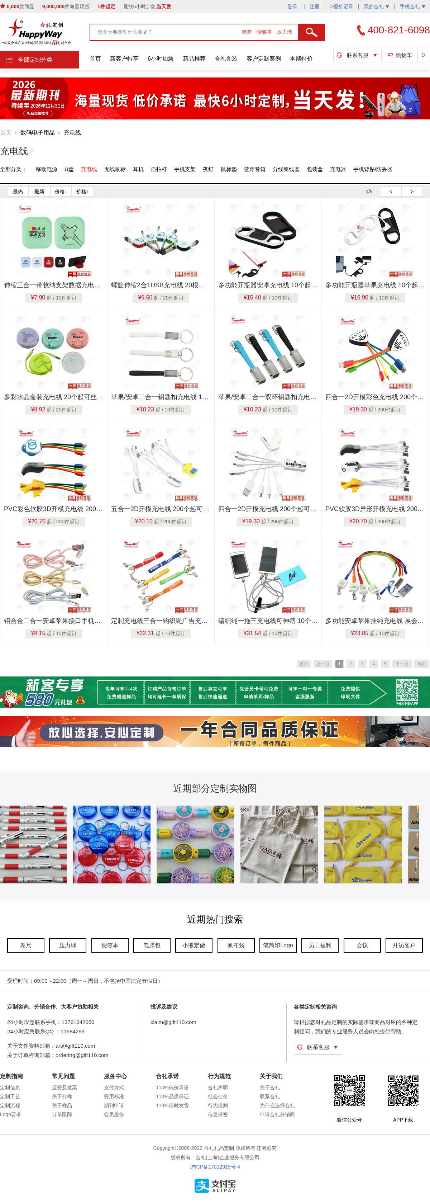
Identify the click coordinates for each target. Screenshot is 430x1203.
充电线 (72, 132)
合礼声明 (218, 1087)
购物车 (404, 55)
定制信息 (10, 1087)
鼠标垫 (229, 169)
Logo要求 (10, 1114)
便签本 (265, 32)
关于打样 (62, 1096)
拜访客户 (404, 945)
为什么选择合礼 (277, 1105)
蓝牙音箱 (255, 169)
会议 (362, 945)
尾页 (421, 663)
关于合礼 (270, 1087)
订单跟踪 (62, 1114)
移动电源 (46, 169)
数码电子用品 (37, 132)
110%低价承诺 (172, 1087)
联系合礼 (270, 1096)
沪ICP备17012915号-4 (215, 1167)
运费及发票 (64, 1087)
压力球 (284, 32)
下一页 (402, 663)
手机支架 (185, 169)
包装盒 (315, 169)
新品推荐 (194, 59)
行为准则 (218, 1105)
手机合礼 (412, 6)
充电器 (338, 169)
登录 (293, 6)
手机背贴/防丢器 (372, 169)
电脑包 (152, 945)
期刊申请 (114, 1105)
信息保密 (218, 1114)
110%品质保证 (172, 1096)
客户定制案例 (264, 59)
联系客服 (357, 55)
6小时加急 (161, 59)
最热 (18, 191)
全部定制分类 (35, 60)
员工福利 (320, 945)
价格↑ (82, 191)
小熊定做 (193, 945)
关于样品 (62, 1105)
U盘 (69, 169)
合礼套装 (226, 59)
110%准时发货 (172, 1105)
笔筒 (247, 32)
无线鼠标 (115, 169)
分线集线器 (286, 169)
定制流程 (10, 1105)
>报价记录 (341, 6)
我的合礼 (376, 6)
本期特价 (301, 59)
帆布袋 (236, 945)
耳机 (138, 169)
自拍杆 (159, 169)
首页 (95, 59)
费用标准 (114, 1096)
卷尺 (26, 945)
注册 (315, 6)
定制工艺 (10, 1096)
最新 (39, 191)
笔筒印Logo (278, 945)
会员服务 (114, 1114)
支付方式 (114, 1087)
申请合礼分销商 (277, 1114)
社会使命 (218, 1096)
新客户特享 (124, 59)
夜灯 (208, 169)
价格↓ (61, 191)
